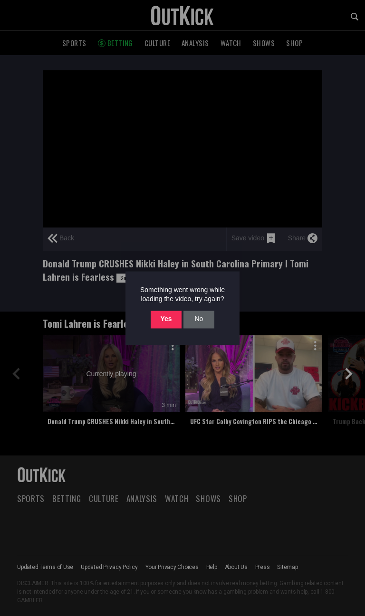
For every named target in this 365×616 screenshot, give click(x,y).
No (198, 319)
